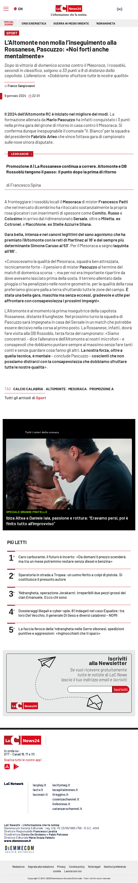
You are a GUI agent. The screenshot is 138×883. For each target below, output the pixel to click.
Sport (41, 397)
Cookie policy (77, 866)
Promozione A (101, 389)
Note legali (94, 866)
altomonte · (56, 389)
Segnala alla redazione (41, 866)
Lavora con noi (73, 871)
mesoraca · (78, 389)
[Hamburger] (6, 8)
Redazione (18, 866)
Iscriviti (121, 689)
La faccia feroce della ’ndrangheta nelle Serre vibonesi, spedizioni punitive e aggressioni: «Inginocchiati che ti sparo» (71, 630)
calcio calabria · (29, 389)
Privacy (61, 866)
